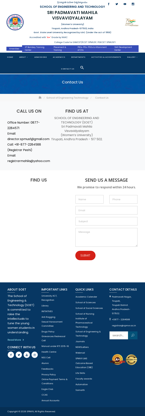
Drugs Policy (48, 331)
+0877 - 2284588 (121, 319)
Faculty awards (84, 378)
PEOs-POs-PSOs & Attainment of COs (92, 48)
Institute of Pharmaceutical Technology (84, 322)
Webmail (80, 352)
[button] (82, 67)
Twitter (116, 4)
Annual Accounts (50, 400)
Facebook (108, 4)
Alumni (45, 363)
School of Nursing (85, 313)
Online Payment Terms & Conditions (54, 381)
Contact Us (67, 69)
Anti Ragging (48, 317)
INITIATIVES (47, 311)
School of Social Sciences (89, 308)
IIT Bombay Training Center (34, 48)
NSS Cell (46, 357)
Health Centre (49, 351)
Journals (80, 341)
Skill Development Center (123, 48)
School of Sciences (86, 302)
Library (45, 305)
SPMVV (30, 411)
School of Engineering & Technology (88, 333)
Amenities (14, 48)
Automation (82, 384)
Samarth (80, 390)
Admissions (40, 57)
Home (10, 57)
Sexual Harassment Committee (52, 323)
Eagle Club (47, 389)
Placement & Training (60, 48)
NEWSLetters (82, 347)
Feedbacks (47, 368)
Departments (78, 57)
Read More (14, 340)
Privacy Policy (49, 374)
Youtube (125, 4)
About (22, 57)
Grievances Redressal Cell (53, 338)
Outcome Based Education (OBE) (84, 365)
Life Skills (80, 373)
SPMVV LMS (81, 358)
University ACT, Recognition (49, 297)
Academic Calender (86, 296)
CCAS (45, 394)
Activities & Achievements (106, 57)
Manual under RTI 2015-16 (55, 346)
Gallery (131, 57)
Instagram (133, 4)
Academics (59, 57)
